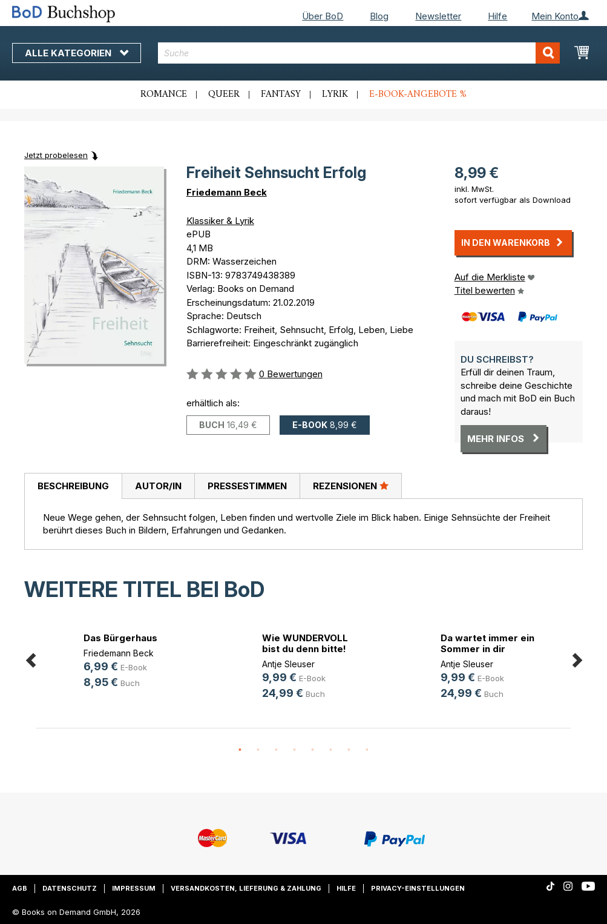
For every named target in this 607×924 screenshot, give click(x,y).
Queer (224, 94)
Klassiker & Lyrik (220, 220)
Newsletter (438, 16)
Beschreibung (73, 486)
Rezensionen (351, 485)
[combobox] (359, 53)
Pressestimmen (247, 486)
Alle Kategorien (76, 53)
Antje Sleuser (288, 664)
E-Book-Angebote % (418, 94)
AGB (19, 888)
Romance (163, 94)
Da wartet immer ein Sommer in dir (487, 643)
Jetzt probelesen (56, 155)
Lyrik (335, 94)
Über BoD (322, 16)
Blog (379, 16)
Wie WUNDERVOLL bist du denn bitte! (305, 643)
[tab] (73, 486)
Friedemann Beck (226, 192)
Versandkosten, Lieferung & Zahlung (246, 888)
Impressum (134, 888)
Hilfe (497, 16)
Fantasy (281, 94)
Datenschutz (69, 888)
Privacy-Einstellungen (418, 888)
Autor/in (158, 486)
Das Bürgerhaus (120, 638)
